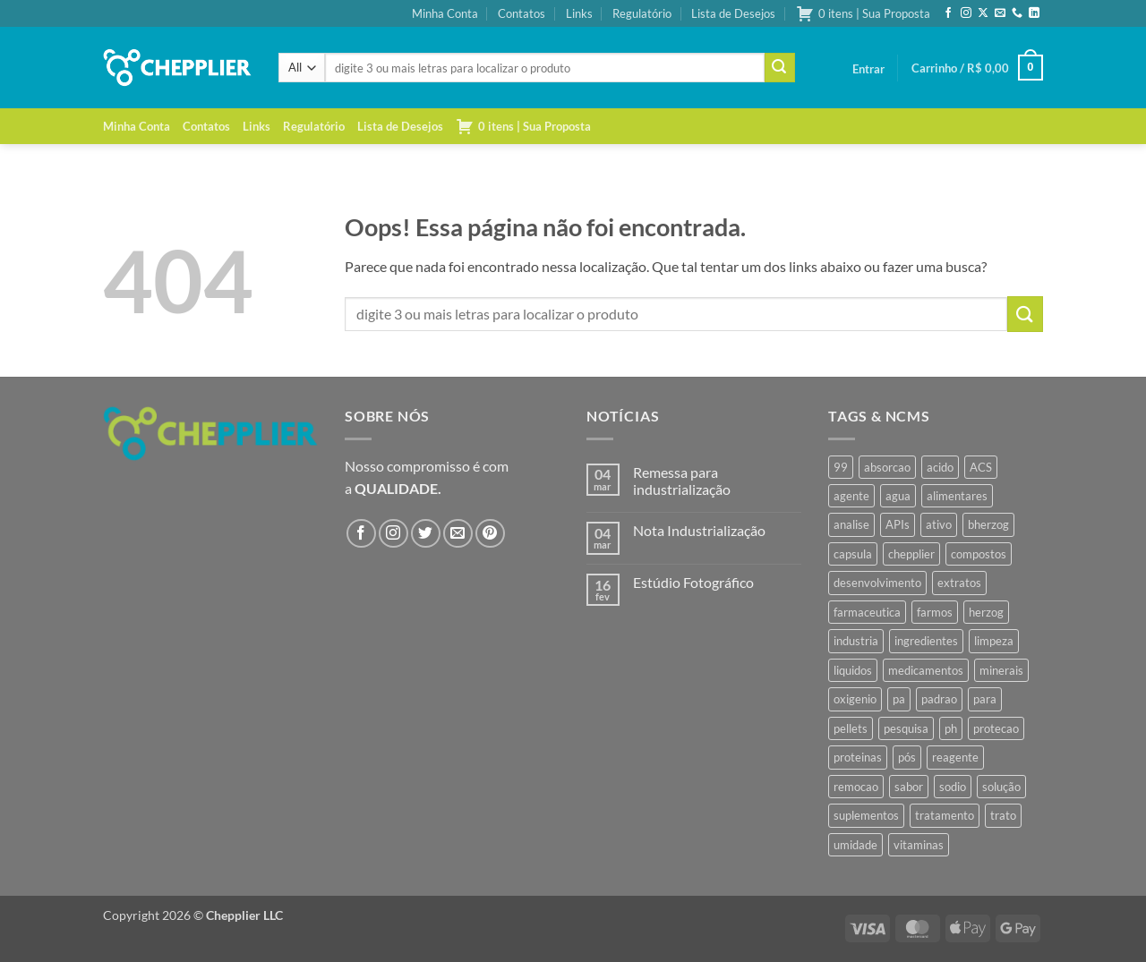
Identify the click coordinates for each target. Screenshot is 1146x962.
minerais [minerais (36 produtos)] (1001, 670)
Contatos (521, 13)
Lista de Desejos (733, 13)
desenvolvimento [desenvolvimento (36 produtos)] (877, 582)
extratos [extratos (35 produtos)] (959, 582)
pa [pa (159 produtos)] (899, 699)
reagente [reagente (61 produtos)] (955, 757)
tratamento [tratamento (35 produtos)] (944, 815)
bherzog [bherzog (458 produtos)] (988, 524)
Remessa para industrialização (682, 481)
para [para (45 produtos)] (984, 699)
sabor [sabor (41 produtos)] (908, 786)
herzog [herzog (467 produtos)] (986, 612)
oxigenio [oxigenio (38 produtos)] (855, 699)
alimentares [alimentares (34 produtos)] (957, 496)
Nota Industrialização (699, 530)
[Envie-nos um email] (1000, 13)
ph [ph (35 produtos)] (951, 728)
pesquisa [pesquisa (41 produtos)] (906, 728)
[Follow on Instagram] (966, 13)
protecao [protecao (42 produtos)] (996, 728)
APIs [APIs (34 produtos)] (897, 524)
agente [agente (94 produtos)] (851, 496)
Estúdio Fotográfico (693, 582)
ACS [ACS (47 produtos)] (981, 467)
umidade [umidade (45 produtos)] (855, 845)
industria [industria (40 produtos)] (856, 641)
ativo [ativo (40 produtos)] (939, 524)
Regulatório (641, 13)
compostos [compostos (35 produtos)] (978, 554)
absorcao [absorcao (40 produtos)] (887, 467)
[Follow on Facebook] (948, 13)
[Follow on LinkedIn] (1034, 13)
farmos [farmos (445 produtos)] (935, 612)
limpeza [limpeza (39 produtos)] (993, 641)
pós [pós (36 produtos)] (907, 757)
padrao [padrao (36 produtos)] (939, 699)
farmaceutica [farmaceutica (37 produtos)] (867, 612)
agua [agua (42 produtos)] (898, 496)
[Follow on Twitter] (425, 534)
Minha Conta (445, 13)
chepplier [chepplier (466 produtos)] (911, 554)
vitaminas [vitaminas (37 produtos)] (919, 845)
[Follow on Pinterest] (490, 534)
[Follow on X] (983, 13)
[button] (868, 69)
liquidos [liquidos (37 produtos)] (853, 670)
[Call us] (1017, 13)
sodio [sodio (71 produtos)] (952, 786)
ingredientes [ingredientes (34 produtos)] (926, 641)
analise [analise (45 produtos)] (851, 524)
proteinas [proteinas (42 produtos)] (858, 757)
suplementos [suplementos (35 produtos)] (866, 815)
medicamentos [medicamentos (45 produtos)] (925, 670)
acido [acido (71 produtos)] (940, 467)
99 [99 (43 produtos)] (841, 467)
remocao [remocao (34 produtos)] (856, 786)
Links (579, 13)
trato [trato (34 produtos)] (1003, 815)
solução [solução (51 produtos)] (1001, 786)
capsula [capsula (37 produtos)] (853, 554)
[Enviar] (780, 68)
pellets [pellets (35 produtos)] (851, 728)
